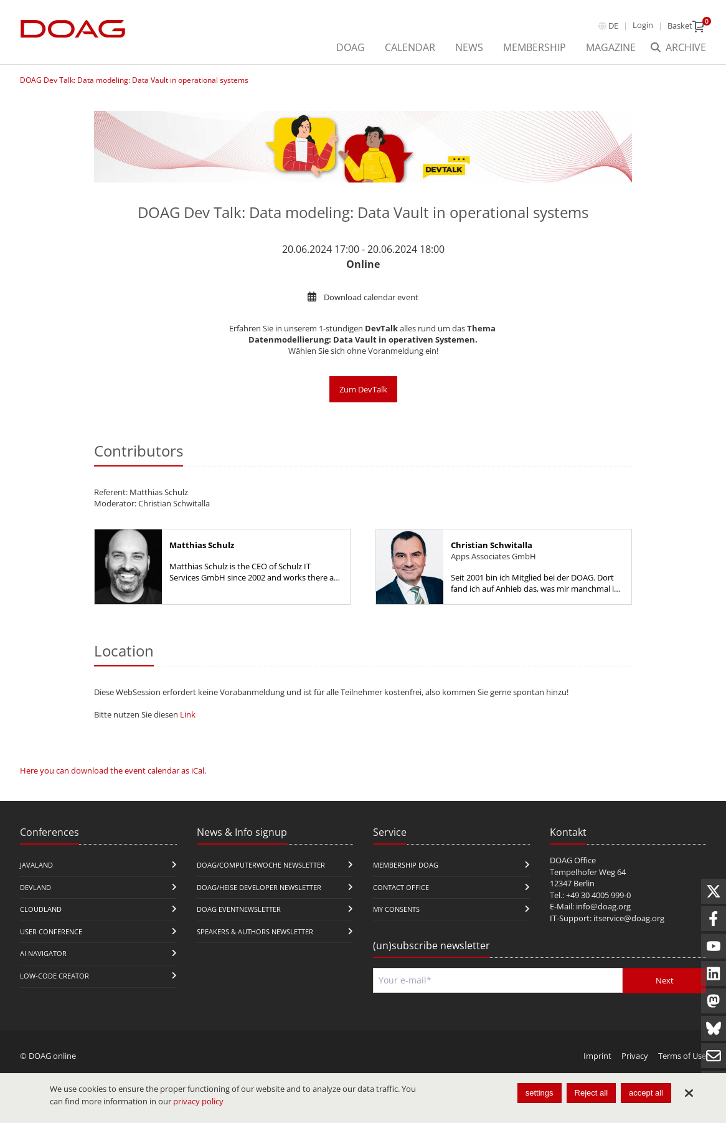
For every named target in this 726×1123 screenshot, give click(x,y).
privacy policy (198, 1101)
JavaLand (36, 864)
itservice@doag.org (628, 918)
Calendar (410, 47)
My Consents (396, 909)
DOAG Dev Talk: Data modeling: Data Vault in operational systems (134, 80)
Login (643, 25)
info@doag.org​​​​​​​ (603, 906)
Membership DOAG (405, 864)
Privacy (634, 1055)
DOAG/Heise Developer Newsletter (259, 887)
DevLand (35, 887)
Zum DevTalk (363, 389)
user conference (51, 931)
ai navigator (43, 953)
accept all (646, 1092)
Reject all (591, 1092)
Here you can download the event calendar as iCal (112, 770)
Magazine (611, 47)
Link (188, 714)
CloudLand (41, 909)
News (469, 47)
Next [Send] (665, 980)
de (613, 26)
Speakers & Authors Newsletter (255, 931)
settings (540, 1092)
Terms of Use (682, 1055)
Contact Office (401, 887)
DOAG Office (573, 860)
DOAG (350, 47)
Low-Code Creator (54, 975)
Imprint (597, 1055)
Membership (534, 47)
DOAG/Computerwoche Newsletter (261, 864)
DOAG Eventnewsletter (239, 909)
